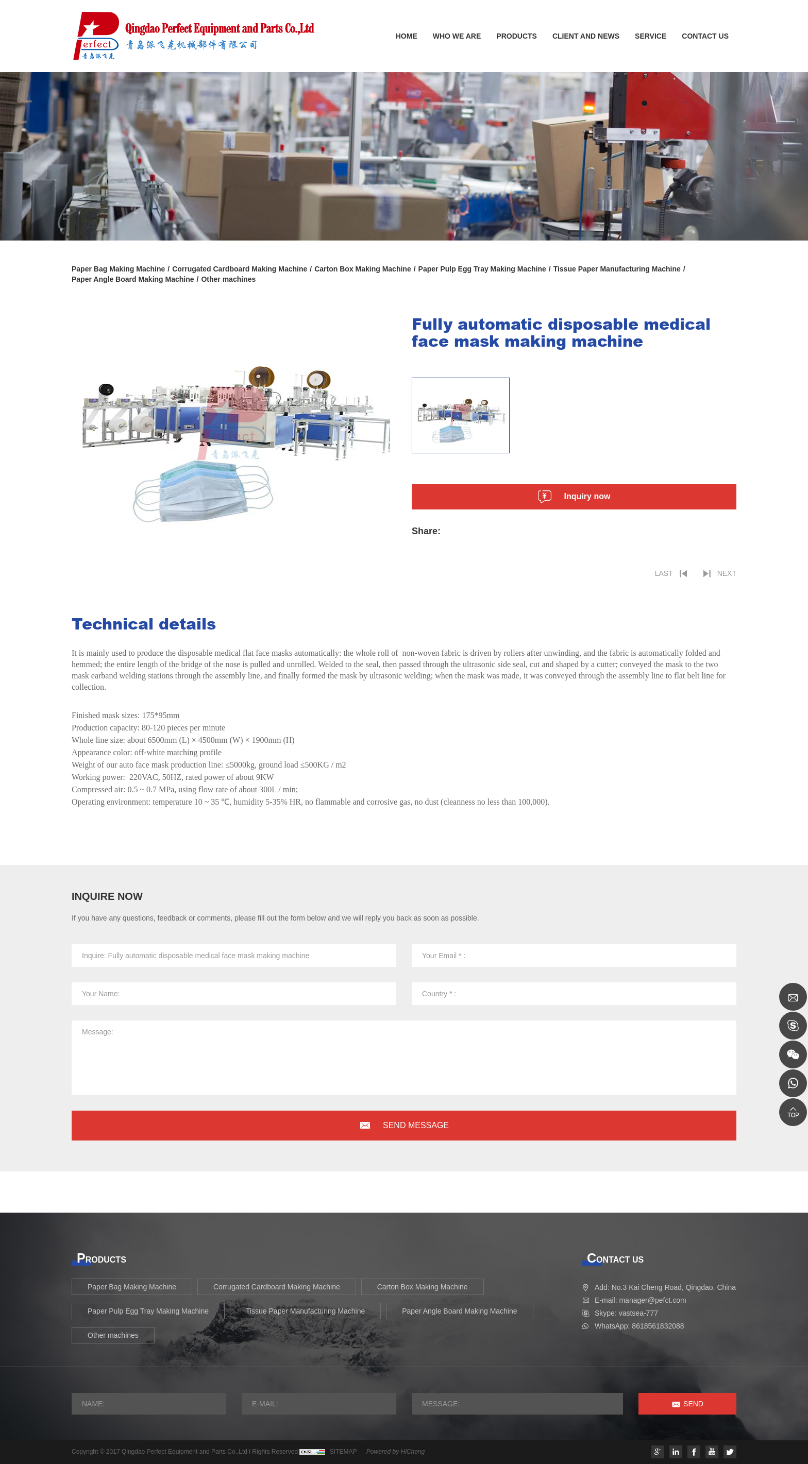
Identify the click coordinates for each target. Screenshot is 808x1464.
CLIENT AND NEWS (585, 36)
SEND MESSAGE (416, 1125)
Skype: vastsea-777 (626, 1313)
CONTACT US (705, 36)
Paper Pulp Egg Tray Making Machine (482, 269)
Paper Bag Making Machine (118, 269)
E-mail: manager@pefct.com (640, 1300)
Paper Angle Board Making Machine (133, 279)
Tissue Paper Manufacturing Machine (617, 269)
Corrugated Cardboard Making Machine (239, 269)
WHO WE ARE (457, 36)
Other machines (228, 279)
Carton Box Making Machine (362, 269)
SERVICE (650, 36)
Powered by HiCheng (395, 1451)
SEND (693, 1404)
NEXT (726, 573)
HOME (406, 36)
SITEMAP (343, 1451)
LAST (664, 573)
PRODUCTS (516, 36)
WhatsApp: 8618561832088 (639, 1326)
